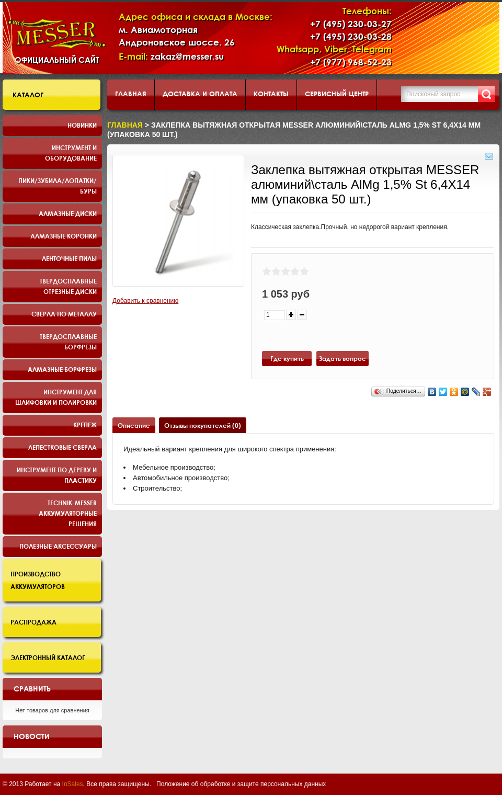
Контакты (271, 93)
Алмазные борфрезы (62, 369)
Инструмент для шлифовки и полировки (56, 397)
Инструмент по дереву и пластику (57, 474)
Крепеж (85, 425)
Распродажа (33, 622)
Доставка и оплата (200, 93)
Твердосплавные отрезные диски (68, 286)
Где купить (287, 358)
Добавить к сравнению (145, 300)
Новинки (82, 125)
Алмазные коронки (63, 236)
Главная (130, 93)
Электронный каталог (47, 657)
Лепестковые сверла (62, 447)
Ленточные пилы (69, 258)
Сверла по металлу (64, 314)
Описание (134, 425)
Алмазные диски (68, 213)
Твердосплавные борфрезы (68, 341)
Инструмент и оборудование (71, 152)
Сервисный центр (337, 93)
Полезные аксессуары (58, 546)
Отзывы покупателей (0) (202, 425)
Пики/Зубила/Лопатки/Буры (57, 185)
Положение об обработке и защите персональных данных (241, 784)
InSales (72, 784)
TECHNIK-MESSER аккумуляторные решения (68, 513)
